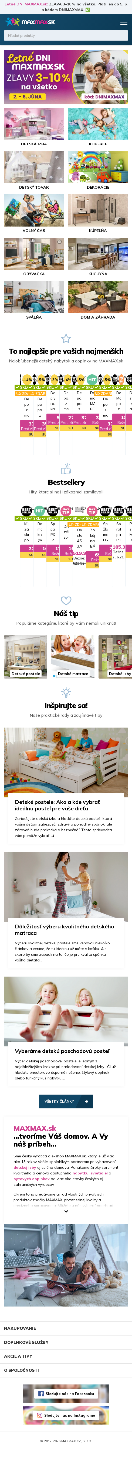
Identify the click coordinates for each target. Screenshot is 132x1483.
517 (110, 525)
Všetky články (59, 1134)
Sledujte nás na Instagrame (69, 1448)
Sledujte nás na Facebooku (70, 1426)
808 (110, 377)
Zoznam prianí (101, 22)
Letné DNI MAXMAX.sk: (26, 4)
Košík (112, 22)
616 (44, 525)
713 (44, 377)
